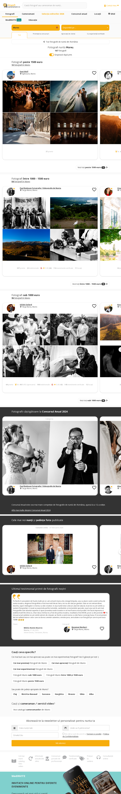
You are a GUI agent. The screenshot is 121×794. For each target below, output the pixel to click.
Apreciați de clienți (68, 34)
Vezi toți (93, 167)
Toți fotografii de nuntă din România (60, 41)
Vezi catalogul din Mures (31, 709)
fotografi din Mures (30, 663)
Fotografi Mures (27, 675)
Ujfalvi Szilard (26, 304)
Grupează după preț (60, 54)
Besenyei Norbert (79, 627)
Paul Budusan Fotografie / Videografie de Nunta (40, 188)
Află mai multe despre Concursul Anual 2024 (31, 510)
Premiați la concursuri (41, 34)
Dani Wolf (24, 71)
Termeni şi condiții (94, 734)
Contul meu (111, 5)
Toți (19, 35)
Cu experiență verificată (95, 34)
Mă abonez (61, 743)
